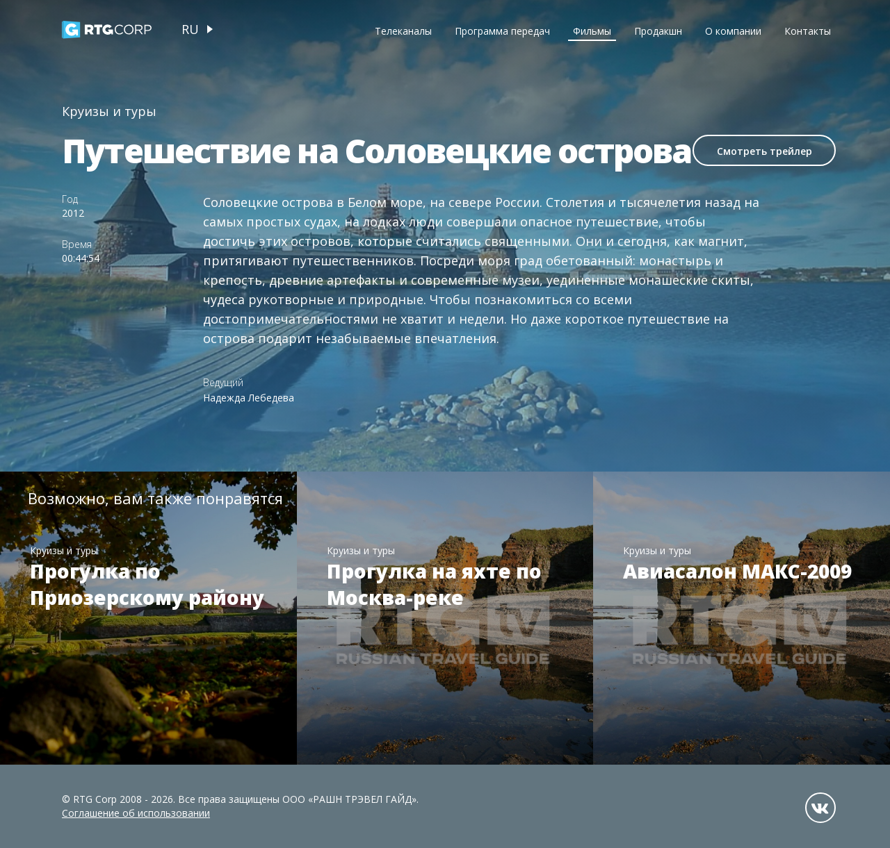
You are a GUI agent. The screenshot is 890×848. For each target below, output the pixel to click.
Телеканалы (403, 31)
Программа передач (502, 31)
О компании (733, 31)
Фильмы (592, 31)
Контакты (807, 31)
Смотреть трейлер (764, 151)
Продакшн (658, 31)
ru (190, 29)
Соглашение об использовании (136, 813)
